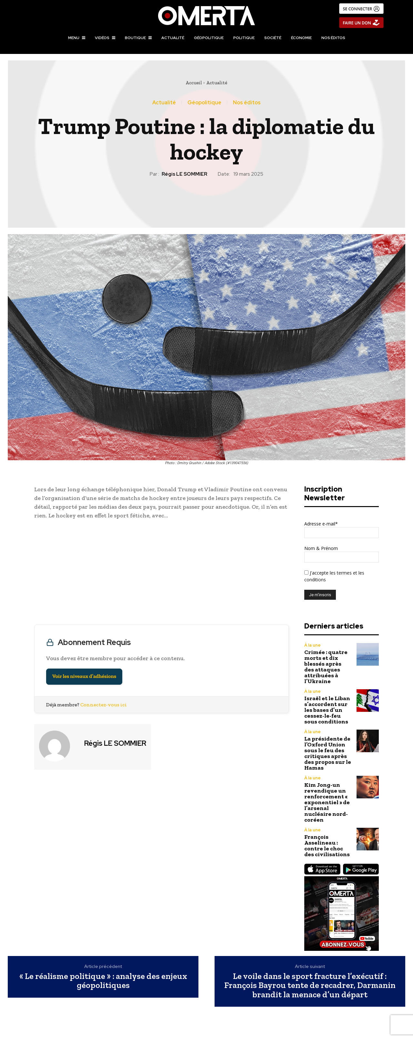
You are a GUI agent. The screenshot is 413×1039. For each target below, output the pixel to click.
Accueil (194, 83)
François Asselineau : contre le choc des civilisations (327, 845)
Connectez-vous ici (103, 704)
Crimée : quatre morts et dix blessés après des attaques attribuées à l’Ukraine (326, 667)
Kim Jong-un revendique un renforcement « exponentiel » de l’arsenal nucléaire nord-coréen (327, 802)
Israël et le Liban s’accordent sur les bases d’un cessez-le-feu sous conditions (327, 710)
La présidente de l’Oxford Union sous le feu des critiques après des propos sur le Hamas (327, 753)
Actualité (216, 83)
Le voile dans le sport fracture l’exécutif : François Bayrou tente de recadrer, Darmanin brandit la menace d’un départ (310, 985)
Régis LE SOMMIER (184, 174)
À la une (312, 645)
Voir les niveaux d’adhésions (84, 676)
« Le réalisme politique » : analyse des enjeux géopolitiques (103, 980)
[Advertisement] (161, 573)
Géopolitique (204, 102)
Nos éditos (247, 102)
